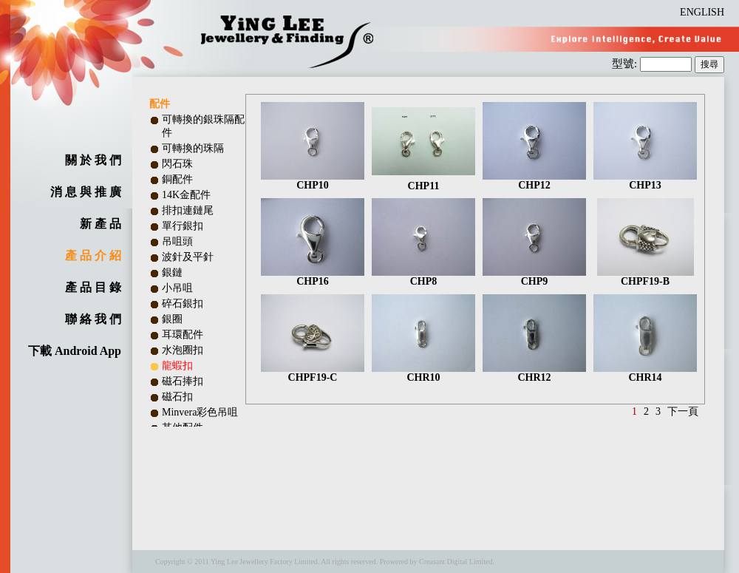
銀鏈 (172, 272)
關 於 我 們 (93, 160)
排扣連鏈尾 (188, 210)
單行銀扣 (182, 225)
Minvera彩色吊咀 (200, 412)
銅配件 (177, 179)
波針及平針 (188, 256)
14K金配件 (186, 194)
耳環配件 (182, 334)
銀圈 (172, 319)
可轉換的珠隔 (193, 148)
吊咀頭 (177, 241)
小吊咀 (177, 288)
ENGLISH (702, 12)
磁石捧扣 (182, 381)
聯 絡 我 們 (93, 319)
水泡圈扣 (182, 350)
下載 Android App (74, 351)
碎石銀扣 (182, 303)
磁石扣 (177, 396)
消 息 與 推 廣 (85, 192)
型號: (626, 63)
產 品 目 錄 (93, 287)
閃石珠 (177, 163)
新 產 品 (100, 223)
